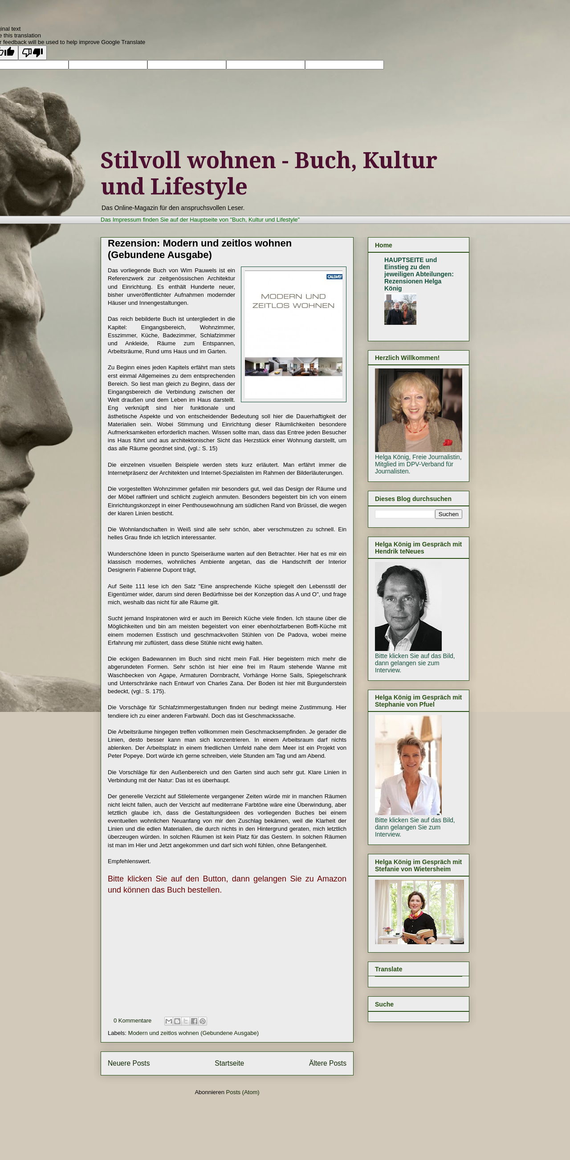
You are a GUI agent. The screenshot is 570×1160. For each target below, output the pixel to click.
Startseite (229, 1063)
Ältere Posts (327, 1063)
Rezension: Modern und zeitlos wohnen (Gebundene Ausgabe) (200, 249)
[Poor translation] (32, 52)
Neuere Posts (129, 1063)
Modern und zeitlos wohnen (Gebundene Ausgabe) (193, 1033)
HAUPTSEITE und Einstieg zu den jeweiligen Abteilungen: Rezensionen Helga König (419, 274)
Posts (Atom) (243, 1092)
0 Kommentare (132, 1020)
